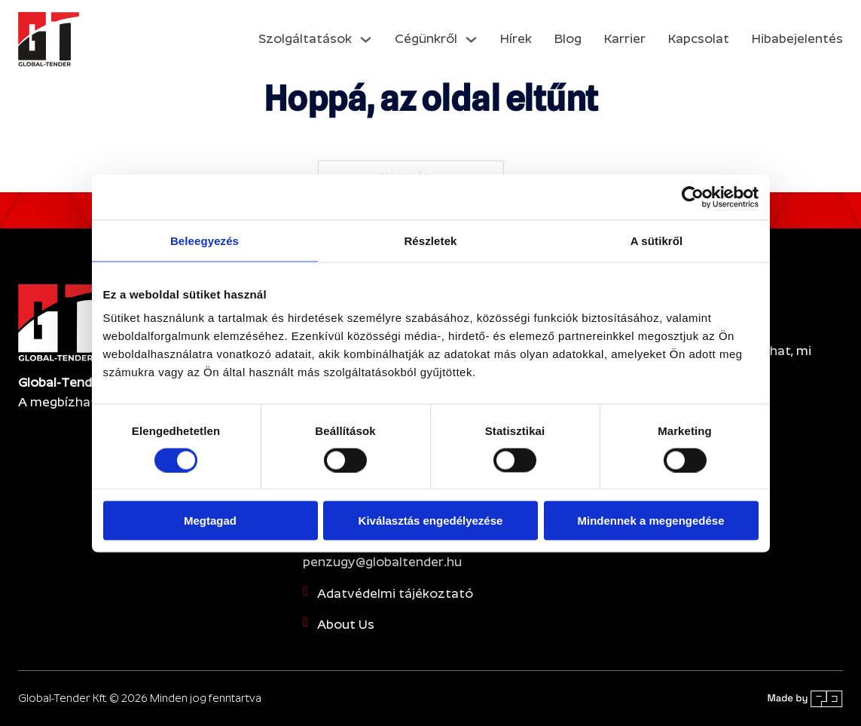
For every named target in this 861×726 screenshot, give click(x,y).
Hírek (516, 38)
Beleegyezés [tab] (204, 240)
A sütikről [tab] (656, 240)
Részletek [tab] (430, 240)
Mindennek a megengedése (650, 520)
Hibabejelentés (797, 38)
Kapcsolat (698, 38)
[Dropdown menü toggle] (365, 39)
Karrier (625, 38)
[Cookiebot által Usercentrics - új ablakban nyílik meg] (693, 196)
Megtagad (210, 520)
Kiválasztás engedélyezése (431, 520)
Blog (568, 38)
